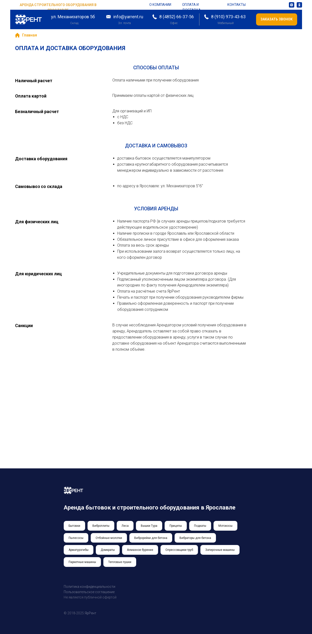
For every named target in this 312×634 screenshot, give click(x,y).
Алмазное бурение (140, 550)
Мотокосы (225, 525)
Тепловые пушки (119, 562)
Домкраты (108, 550)
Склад (74, 23)
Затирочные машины (220, 550)
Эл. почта (124, 23)
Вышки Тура (149, 525)
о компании (160, 5)
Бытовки (74, 525)
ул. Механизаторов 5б (73, 16)
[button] (276, 19)
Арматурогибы (79, 550)
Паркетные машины (82, 562)
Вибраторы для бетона (195, 538)
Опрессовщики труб (179, 550)
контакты (236, 5)
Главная (26, 35)
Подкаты (200, 525)
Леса (125, 525)
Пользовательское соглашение (89, 592)
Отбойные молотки (109, 538)
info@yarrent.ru (128, 16)
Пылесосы (76, 538)
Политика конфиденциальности (89, 587)
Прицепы (175, 525)
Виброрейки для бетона (150, 538)
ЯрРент (90, 613)
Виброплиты (100, 525)
